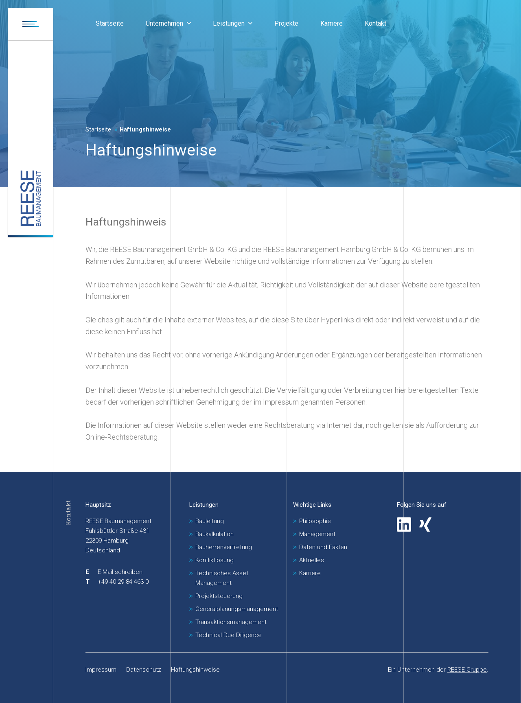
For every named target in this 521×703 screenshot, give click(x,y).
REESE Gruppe (467, 669)
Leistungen (204, 504)
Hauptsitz (98, 504)
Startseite (98, 129)
